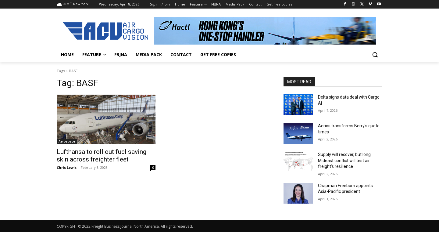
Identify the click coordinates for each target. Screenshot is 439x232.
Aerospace (67, 141)
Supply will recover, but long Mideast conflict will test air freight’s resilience (344, 160)
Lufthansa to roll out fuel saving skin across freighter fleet (101, 155)
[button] (375, 54)
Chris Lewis (67, 167)
